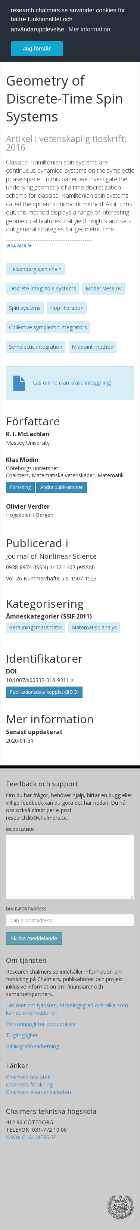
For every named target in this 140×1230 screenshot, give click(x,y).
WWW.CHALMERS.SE (31, 1137)
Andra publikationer (61, 487)
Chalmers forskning (29, 1084)
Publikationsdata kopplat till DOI (44, 692)
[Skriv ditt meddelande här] (70, 866)
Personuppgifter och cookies (40, 1023)
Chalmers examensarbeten (38, 1091)
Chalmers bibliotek (28, 1077)
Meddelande (20, 829)
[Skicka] (34, 938)
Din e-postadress (26, 909)
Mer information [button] (89, 29)
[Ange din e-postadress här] (70, 920)
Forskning (20, 487)
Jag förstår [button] (37, 49)
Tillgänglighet (22, 1035)
